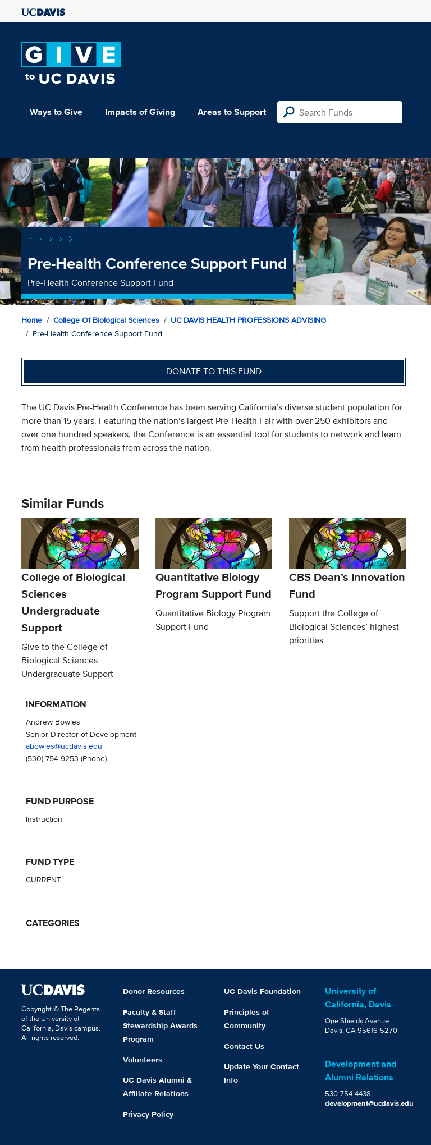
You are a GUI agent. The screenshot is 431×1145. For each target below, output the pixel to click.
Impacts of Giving (140, 112)
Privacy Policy (148, 1114)
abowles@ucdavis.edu (64, 746)
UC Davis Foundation (262, 991)
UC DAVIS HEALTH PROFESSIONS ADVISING (248, 320)
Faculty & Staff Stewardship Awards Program (160, 1025)
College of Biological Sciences (106, 320)
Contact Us (244, 1046)
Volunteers (142, 1059)
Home (31, 320)
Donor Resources (154, 991)
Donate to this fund (214, 371)
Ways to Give (56, 112)
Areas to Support (232, 112)
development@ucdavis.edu (369, 1103)
